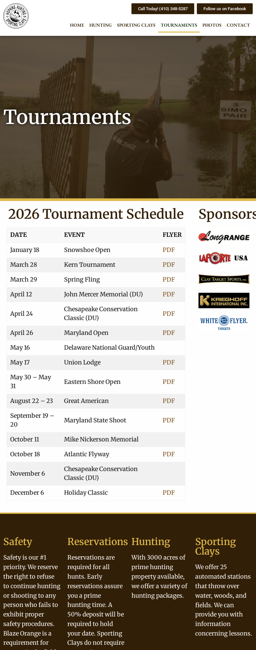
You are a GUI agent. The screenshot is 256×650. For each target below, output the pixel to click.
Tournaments (179, 25)
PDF (169, 250)
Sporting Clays (136, 25)
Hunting (100, 25)
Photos (211, 25)
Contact (238, 25)
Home (77, 25)
